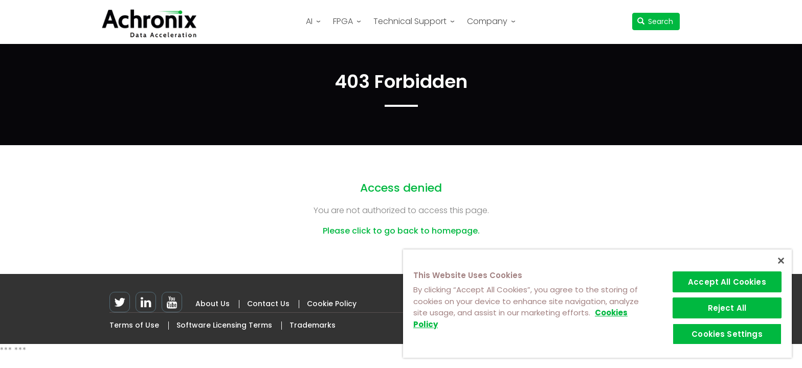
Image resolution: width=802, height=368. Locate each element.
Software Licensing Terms (224, 325)
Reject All (727, 308)
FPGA (343, 21)
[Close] (781, 261)
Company (487, 21)
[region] (597, 303)
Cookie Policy (332, 303)
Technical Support (410, 21)
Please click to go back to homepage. (401, 231)
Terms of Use (134, 325)
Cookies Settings (727, 334)
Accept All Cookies (727, 282)
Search (655, 21)
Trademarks (312, 325)
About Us (212, 303)
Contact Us (268, 303)
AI (309, 21)
